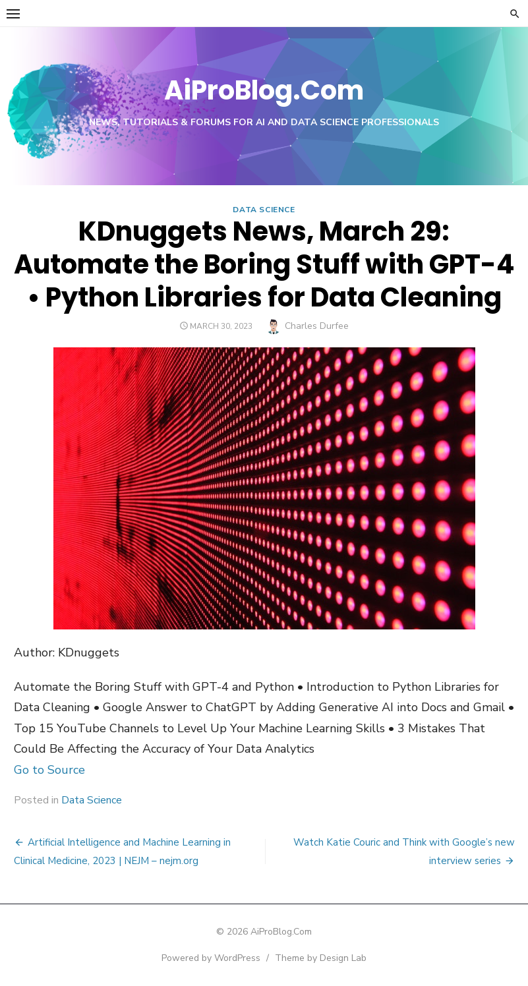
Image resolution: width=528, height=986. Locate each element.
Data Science (264, 209)
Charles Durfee (317, 326)
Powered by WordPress (210, 958)
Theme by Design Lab (321, 958)
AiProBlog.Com (264, 90)
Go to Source (49, 770)
